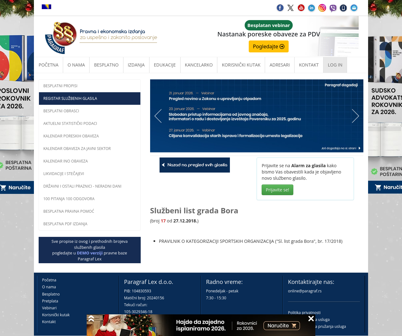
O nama (76, 65)
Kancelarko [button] (199, 65)
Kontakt (49, 321)
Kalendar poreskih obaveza (71, 136)
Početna (48, 65)
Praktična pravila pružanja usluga (317, 326)
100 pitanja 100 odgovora (69, 198)
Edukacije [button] (165, 65)
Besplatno (106, 65)
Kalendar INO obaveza (65, 161)
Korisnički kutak (56, 314)
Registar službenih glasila (70, 98)
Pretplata (50, 301)
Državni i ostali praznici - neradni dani (82, 186)
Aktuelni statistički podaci (70, 123)
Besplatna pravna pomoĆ (68, 211)
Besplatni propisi (60, 85)
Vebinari (49, 308)
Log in (335, 65)
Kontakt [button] (309, 65)
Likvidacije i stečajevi (63, 173)
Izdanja (136, 65)
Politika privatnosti (304, 312)
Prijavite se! (277, 190)
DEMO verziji (90, 253)
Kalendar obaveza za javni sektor (77, 148)
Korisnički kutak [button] (241, 65)
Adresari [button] (279, 65)
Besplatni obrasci (61, 111)
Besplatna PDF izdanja (65, 224)
